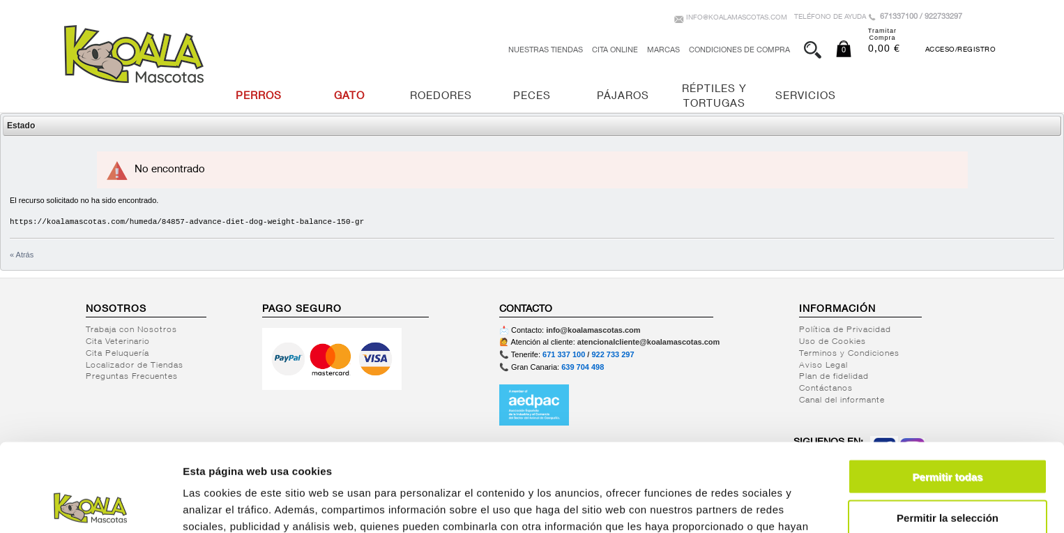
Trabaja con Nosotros (131, 330)
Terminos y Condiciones (849, 354)
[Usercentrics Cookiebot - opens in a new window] (90, 505)
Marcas (663, 50)
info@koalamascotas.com (736, 18)
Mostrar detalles (755, 505)
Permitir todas (948, 394)
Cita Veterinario (118, 342)
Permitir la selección (947, 435)
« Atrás (21, 254)
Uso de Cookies (832, 342)
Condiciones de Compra (739, 50)
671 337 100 (563, 354)
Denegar (947, 475)
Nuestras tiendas (545, 50)
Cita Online (615, 50)
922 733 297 (612, 354)
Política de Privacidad (845, 330)
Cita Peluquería (117, 354)
